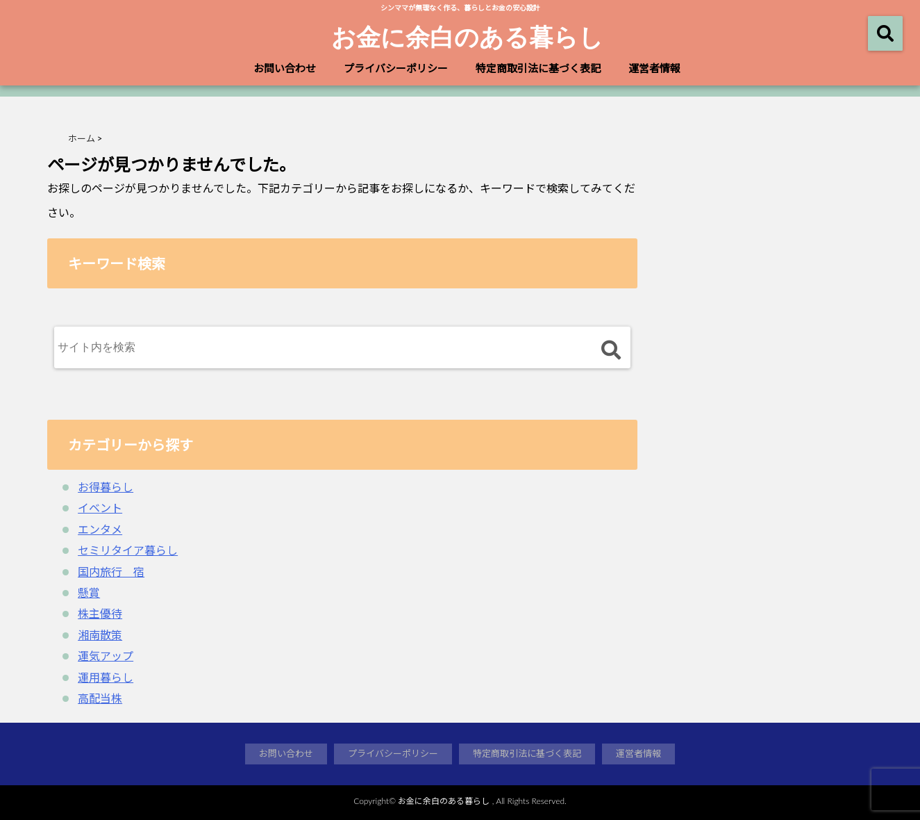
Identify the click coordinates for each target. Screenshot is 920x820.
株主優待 (100, 613)
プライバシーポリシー (396, 68)
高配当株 (100, 698)
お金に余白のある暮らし (467, 36)
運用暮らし (105, 677)
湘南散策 (100, 634)
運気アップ (105, 655)
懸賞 (89, 592)
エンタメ (100, 529)
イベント (100, 507)
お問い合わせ (284, 68)
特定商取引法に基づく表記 (538, 68)
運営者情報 (654, 68)
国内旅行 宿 (111, 571)
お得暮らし (105, 486)
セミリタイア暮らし (128, 550)
